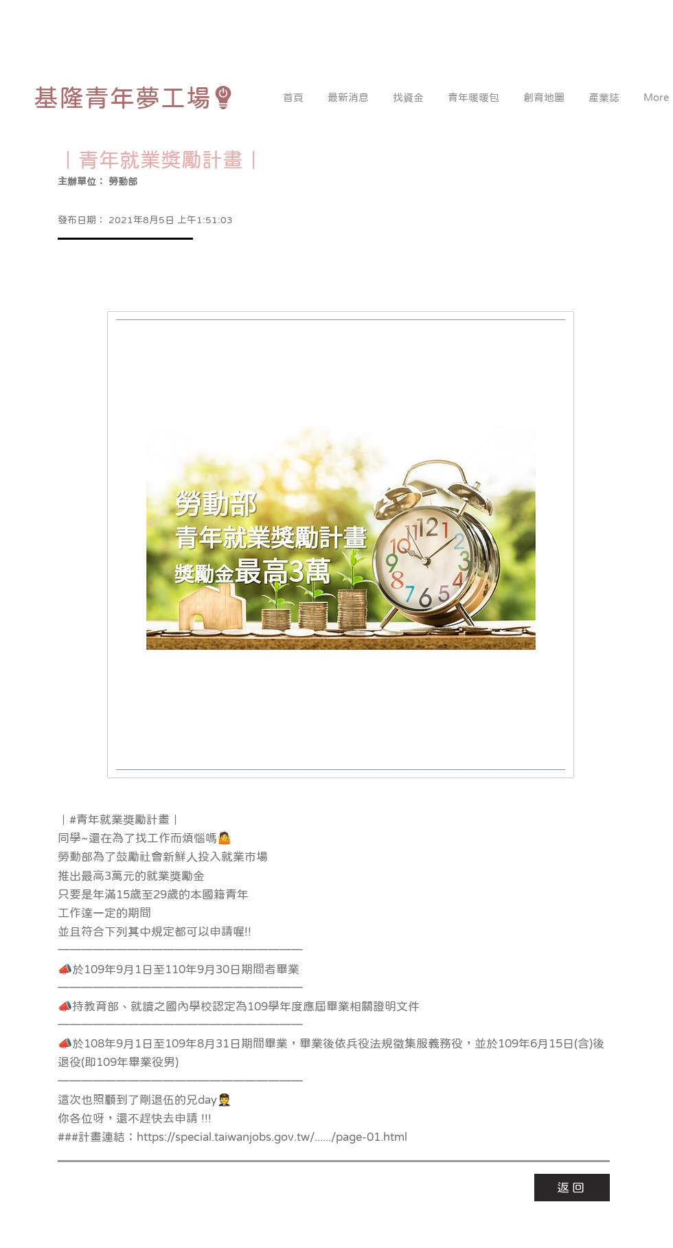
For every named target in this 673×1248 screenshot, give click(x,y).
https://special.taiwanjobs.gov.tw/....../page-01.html (272, 1137)
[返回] (572, 1187)
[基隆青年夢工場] (134, 97)
